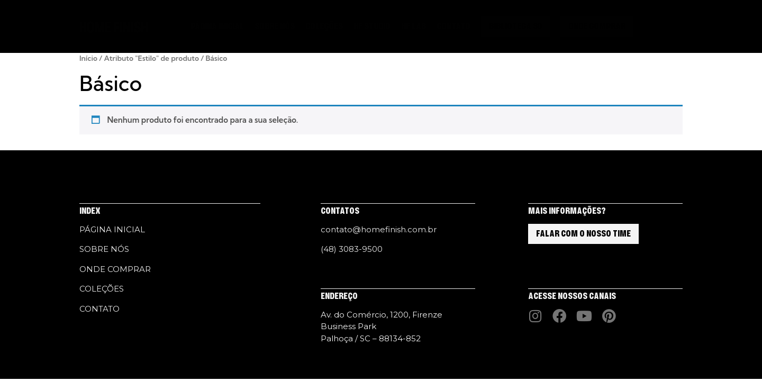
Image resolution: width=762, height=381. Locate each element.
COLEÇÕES (324, 26)
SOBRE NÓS (275, 26)
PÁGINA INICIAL (217, 26)
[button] (653, 27)
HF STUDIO (372, 26)
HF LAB (413, 26)
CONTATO (453, 26)
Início (88, 58)
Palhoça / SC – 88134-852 (371, 338)
